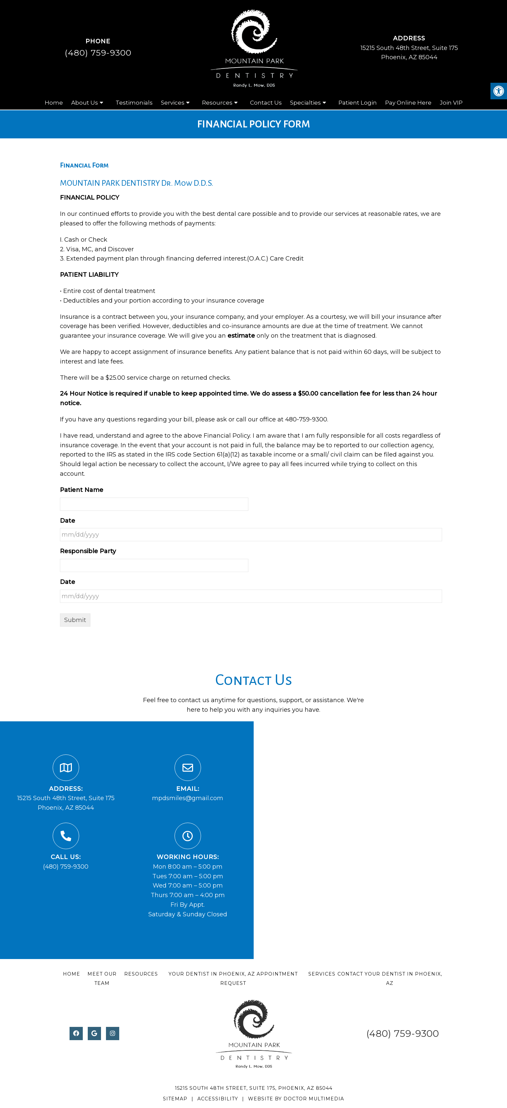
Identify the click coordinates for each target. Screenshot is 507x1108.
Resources (217, 102)
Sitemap (175, 1099)
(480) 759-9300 (98, 53)
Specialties (305, 102)
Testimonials (134, 102)
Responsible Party (88, 551)
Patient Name (81, 490)
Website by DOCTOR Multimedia (296, 1099)
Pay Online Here (408, 102)
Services (172, 102)
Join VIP (451, 102)
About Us (84, 102)
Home (54, 102)
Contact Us (266, 102)
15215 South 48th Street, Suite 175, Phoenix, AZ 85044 (253, 1088)
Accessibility (217, 1099)
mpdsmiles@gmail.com (187, 798)
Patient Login (357, 102)
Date (67, 520)
